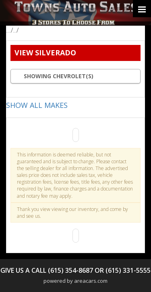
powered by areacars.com (75, 281)
